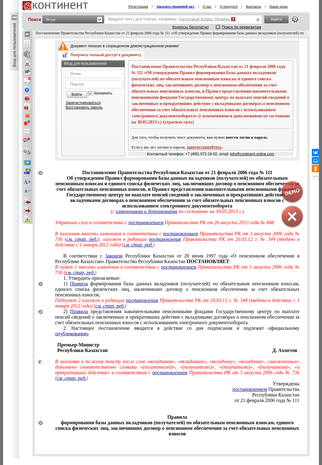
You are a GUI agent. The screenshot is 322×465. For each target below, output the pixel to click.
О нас (207, 6)
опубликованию (71, 333)
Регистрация (138, 6)
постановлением (145, 222)
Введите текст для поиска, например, (169, 19)
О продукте (229, 6)
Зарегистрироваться (83, 103)
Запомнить (103, 93)
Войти (76, 94)
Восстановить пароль (84, 107)
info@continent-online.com (252, 154)
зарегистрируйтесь (204, 147)
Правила (79, 283)
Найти (276, 19)
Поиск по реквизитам (241, 27)
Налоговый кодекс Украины (204, 19)
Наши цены (278, 6)
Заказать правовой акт (175, 6)
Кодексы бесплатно (190, 27)
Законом (113, 255)
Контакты (253, 6)
